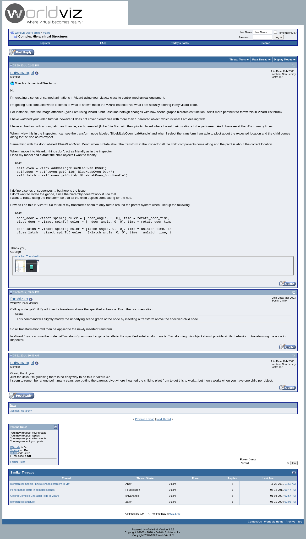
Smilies (14, 450)
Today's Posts (180, 43)
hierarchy (26, 410)
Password (244, 37)
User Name (245, 32)
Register (44, 43)
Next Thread (164, 419)
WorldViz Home (273, 521)
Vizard (46, 32)
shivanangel (22, 72)
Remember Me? (285, 32)
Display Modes (283, 59)
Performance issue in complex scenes (32, 489)
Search (266, 43)
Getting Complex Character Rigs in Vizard (34, 495)
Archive (290, 521)
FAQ (103, 43)
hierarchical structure (22, 501)
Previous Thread (144, 419)
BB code (15, 447)
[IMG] (13, 453)
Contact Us (255, 521)
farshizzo (19, 298)
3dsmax (15, 410)
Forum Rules (17, 461)
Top (300, 521)
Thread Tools (238, 59)
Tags (13, 405)
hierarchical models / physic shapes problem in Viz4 (40, 483)
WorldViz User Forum (27, 32)
